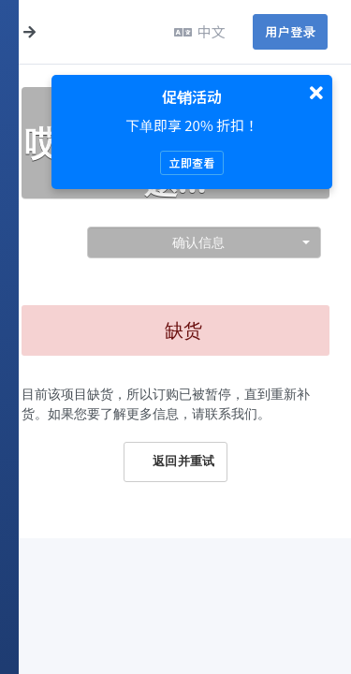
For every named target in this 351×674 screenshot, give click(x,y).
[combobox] (204, 242)
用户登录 (290, 31)
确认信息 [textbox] (198, 242)
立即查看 (191, 162)
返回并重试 (175, 461)
